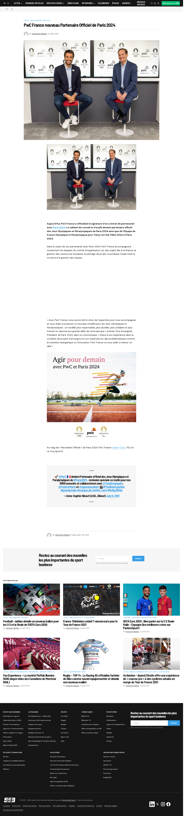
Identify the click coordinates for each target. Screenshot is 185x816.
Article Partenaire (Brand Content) (64, 765)
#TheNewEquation (114, 487)
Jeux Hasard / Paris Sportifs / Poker (144, 618)
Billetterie (85, 716)
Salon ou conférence (58, 773)
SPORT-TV (107, 765)
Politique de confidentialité (13, 810)
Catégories (33, 712)
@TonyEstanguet (113, 483)
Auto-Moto (153, 672)
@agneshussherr (89, 487)
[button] (4, 3)
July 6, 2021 (112, 496)
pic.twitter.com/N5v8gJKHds (105, 490)
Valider (138, 558)
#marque (82, 490)
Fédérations (111, 720)
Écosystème (111, 712)
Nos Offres (55, 752)
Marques (110, 716)
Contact (99, 806)
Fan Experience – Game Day (39, 716)
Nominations (33, 745)
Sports (64, 712)
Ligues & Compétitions (115, 724)
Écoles (5, 757)
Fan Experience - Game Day (37, 672)
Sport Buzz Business (11, 712)
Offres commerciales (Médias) (62, 786)
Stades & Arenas (35, 724)
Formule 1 (64, 733)
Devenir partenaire (30, 806)
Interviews (7, 737)
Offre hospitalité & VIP (59, 782)
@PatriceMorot (67, 487)
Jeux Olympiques (36, 20)
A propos (6, 806)
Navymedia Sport (69, 800)
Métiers (6, 769)
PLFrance (107, 773)
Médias (109, 733)
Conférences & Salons (90, 724)
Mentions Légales (110, 806)
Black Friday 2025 (10, 745)
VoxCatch (107, 761)
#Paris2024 (80, 480)
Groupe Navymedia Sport (114, 752)
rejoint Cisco (119, 447)
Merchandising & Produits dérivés (42, 741)
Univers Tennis (109, 757)
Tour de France (89, 618)
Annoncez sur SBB (171, 3)
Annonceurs (16, 806)
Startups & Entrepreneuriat (39, 720)
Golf (62, 741)
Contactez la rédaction (85, 806)
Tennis (63, 729)
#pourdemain (68, 490)
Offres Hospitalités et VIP (91, 729)
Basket (63, 724)
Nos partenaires (45, 806)
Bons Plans (7, 741)
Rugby (83, 672)
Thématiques (86, 712)
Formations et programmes (14, 765)
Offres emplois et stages (13, 733)
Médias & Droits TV (76, 618)
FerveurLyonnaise (110, 769)
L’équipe (72, 806)
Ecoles (109, 741)
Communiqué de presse (59, 769)
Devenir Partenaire (58, 757)
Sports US (50, 672)
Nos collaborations (59, 806)
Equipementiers (15, 618)
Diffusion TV (86, 720)
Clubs (108, 729)
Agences (110, 737)
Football (24, 618)
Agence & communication (18, 672)
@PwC (62, 476)
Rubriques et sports (11, 716)
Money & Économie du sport (39, 737)
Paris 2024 (46, 20)
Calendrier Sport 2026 (12, 720)
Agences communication (13, 729)
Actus (27, 20)
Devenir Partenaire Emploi (60, 761)
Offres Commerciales (89, 733)
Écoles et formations (11, 724)
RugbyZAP (107, 777)
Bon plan (53, 777)
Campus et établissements (14, 761)
